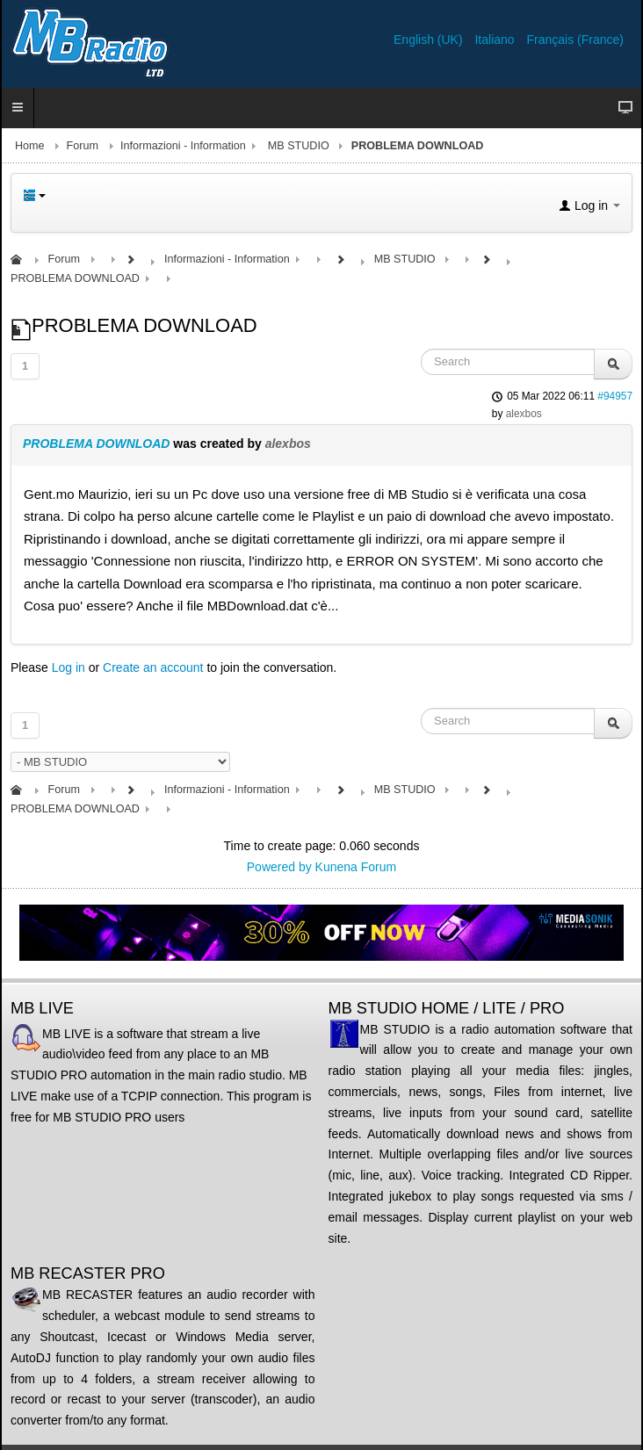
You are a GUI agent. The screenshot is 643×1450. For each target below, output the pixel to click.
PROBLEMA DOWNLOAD (96, 443)
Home (30, 146)
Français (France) (575, 39)
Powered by (279, 867)
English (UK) (430, 39)
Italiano (495, 39)
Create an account (153, 667)
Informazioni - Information (183, 146)
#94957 (614, 396)
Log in (68, 667)
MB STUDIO (298, 146)
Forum (82, 146)
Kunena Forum (356, 867)
